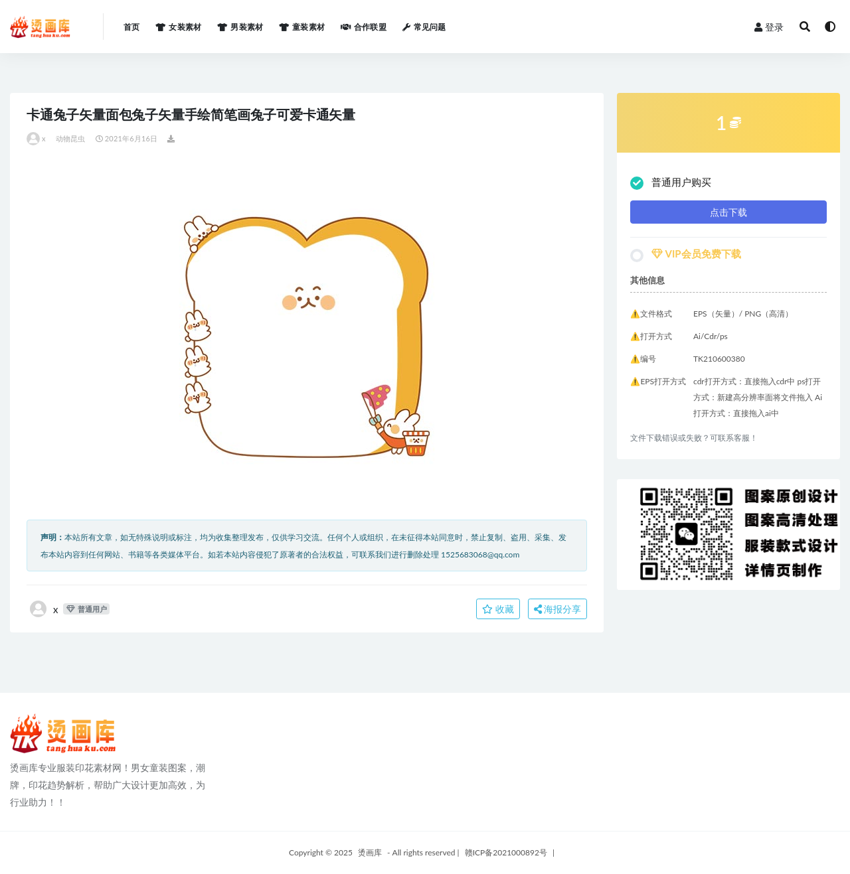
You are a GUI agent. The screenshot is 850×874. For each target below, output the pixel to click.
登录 (769, 27)
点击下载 (728, 212)
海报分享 (558, 609)
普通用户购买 (670, 183)
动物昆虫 (71, 138)
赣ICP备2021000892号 (506, 852)
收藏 (498, 609)
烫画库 (370, 852)
